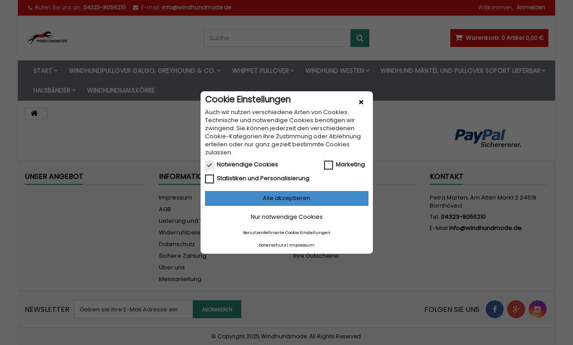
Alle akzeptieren (286, 198)
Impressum (301, 245)
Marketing (344, 165)
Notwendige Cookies (241, 165)
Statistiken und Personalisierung (257, 179)
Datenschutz (272, 245)
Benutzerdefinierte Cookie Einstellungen (286, 232)
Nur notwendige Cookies (287, 217)
